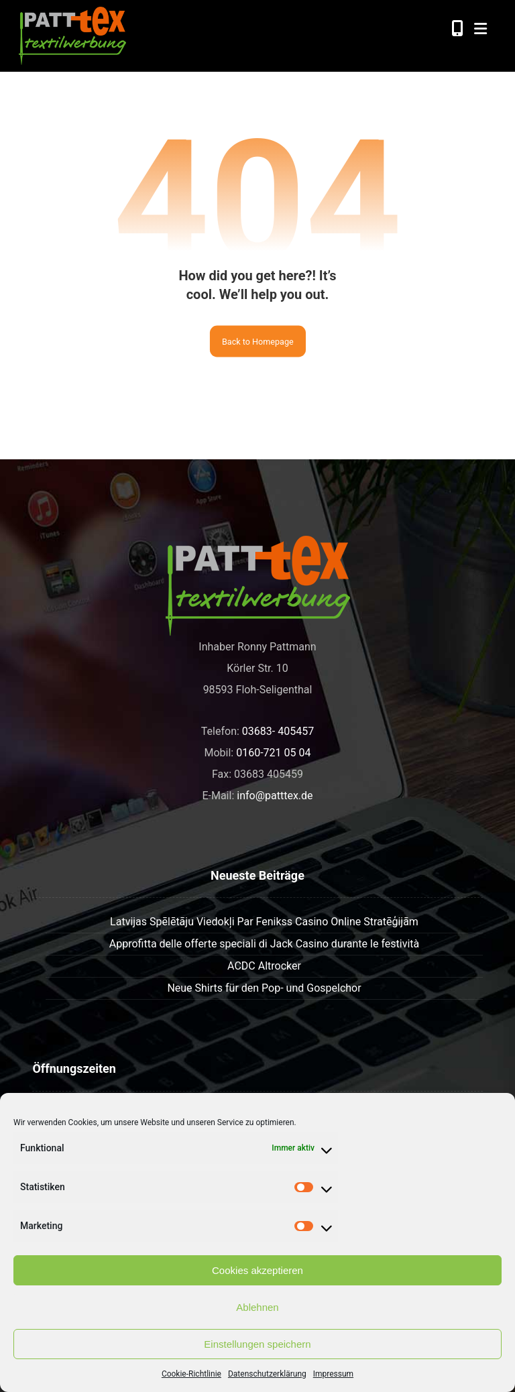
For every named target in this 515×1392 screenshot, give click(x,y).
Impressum (333, 1374)
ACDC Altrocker (264, 966)
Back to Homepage (258, 341)
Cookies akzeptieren (257, 1270)
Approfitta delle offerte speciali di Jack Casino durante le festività (264, 943)
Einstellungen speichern (257, 1344)
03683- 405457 (278, 731)
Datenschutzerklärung (267, 1374)
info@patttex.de (274, 795)
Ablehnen (257, 1307)
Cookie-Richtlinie (191, 1374)
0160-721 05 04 (273, 752)
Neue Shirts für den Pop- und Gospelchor (264, 988)
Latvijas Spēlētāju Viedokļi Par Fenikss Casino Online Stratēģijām (264, 921)
